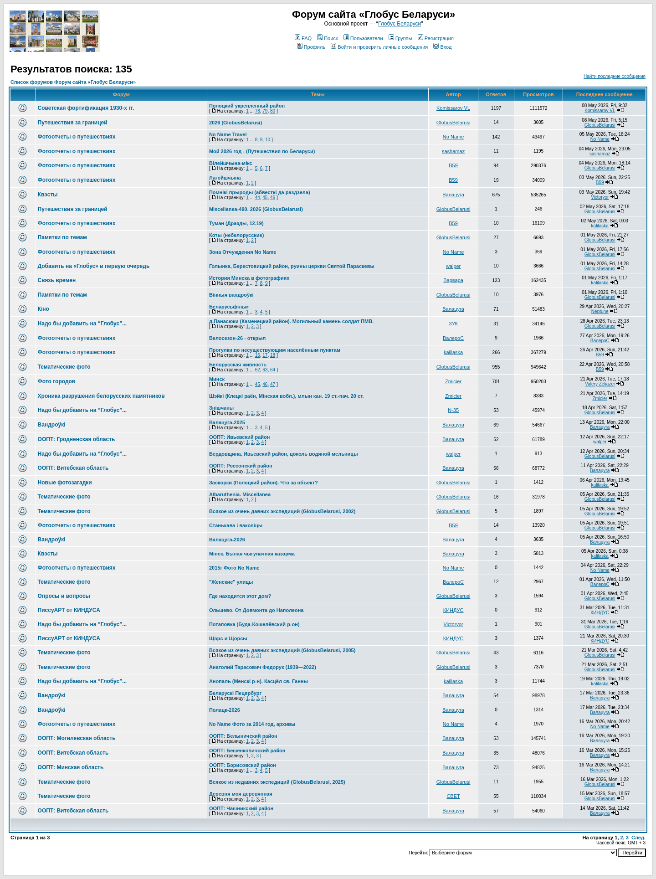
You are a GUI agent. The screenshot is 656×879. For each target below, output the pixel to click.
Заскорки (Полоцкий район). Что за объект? (263, 482)
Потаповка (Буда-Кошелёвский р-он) (254, 624)
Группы (400, 38)
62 (257, 369)
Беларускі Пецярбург (235, 693)
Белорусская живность (237, 364)
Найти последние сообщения (615, 76)
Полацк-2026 (224, 710)
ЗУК (453, 323)
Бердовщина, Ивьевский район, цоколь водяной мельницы (283, 454)
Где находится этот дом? (240, 596)
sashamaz (453, 151)
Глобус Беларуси (399, 24)
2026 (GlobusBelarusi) (235, 122)
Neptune (600, 311)
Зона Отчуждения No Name (242, 252)
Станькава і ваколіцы (235, 525)
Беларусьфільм (229, 306)
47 (272, 384)
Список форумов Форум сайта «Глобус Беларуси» (73, 82)
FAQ (303, 38)
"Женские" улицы (231, 582)
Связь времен (57, 280)
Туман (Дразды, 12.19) (236, 223)
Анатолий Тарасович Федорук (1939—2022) (262, 667)
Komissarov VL (453, 108)
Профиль (311, 47)
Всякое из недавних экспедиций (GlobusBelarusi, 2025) (277, 782)
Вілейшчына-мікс (230, 163)
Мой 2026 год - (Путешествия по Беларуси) (262, 151)
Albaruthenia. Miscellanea (240, 494)
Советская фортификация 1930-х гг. (86, 108)
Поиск (327, 38)
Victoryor (600, 197)
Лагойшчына (225, 177)
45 (264, 197)
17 (264, 355)
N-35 (453, 410)
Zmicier (453, 381)
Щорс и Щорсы (228, 638)
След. (638, 837)
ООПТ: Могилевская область (77, 738)
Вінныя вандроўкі (231, 295)
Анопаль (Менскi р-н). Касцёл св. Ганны (258, 681)
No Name (453, 136)
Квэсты (48, 194)
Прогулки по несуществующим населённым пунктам (274, 350)
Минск (217, 379)
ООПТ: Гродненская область (76, 439)
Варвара (453, 280)
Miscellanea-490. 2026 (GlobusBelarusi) (256, 209)
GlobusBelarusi (453, 122)
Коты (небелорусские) (236, 235)
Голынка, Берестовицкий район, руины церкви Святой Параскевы (291, 266)
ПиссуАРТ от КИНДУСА (69, 610)
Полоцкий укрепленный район (247, 105)
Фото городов (57, 381)
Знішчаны (221, 408)
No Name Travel (228, 134)
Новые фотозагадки (65, 482)
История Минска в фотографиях (249, 278)
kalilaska (600, 225)
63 (264, 369)
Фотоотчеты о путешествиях (77, 137)
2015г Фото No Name (234, 568)
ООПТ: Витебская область (73, 468)
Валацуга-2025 (227, 422)
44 (257, 197)
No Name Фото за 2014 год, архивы (252, 724)
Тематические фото (64, 367)
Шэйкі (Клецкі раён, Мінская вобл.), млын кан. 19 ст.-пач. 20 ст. (286, 396)
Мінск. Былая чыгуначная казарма (252, 553)
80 (272, 110)
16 (257, 355)
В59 (453, 165)
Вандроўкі (52, 425)
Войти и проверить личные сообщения (379, 47)
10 (267, 139)
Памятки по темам (62, 237)
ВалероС (453, 338)
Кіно (43, 309)
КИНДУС (453, 610)
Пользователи (363, 38)
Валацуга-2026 (227, 539)
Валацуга (453, 194)
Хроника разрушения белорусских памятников (101, 396)
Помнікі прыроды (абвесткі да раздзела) (259, 192)
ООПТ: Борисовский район (242, 765)
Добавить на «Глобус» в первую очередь (94, 266)
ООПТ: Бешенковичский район (247, 750)
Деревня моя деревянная (240, 794)
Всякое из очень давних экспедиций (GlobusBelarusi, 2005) (282, 650)
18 (272, 355)
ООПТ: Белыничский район (243, 736)
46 (272, 197)
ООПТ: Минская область (71, 767)
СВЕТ (453, 796)
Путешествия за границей (73, 122)
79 (264, 110)
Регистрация (436, 38)
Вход (442, 47)
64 (272, 369)
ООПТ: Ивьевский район (239, 437)
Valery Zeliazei (600, 383)
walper (453, 266)
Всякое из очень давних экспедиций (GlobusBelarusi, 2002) (282, 511)
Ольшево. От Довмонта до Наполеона (256, 610)
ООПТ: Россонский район (240, 465)
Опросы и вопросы (64, 596)
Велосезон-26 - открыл (237, 338)
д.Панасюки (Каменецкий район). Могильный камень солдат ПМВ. (291, 321)
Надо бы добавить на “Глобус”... (82, 323)
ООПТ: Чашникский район (241, 808)
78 (257, 110)
